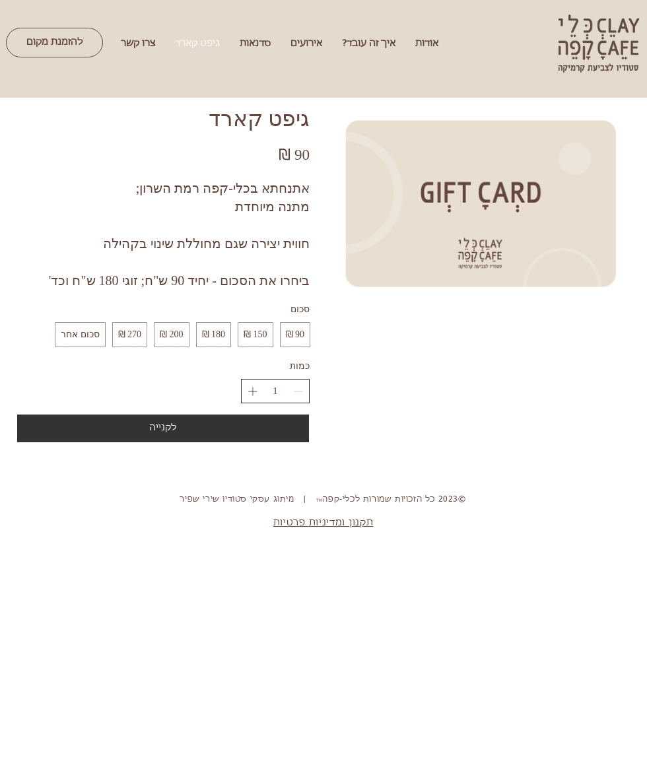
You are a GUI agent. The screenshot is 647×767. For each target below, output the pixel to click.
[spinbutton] (275, 391)
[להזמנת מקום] (54, 42)
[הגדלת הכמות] (252, 391)
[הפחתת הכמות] (298, 391)
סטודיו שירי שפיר (213, 500)
